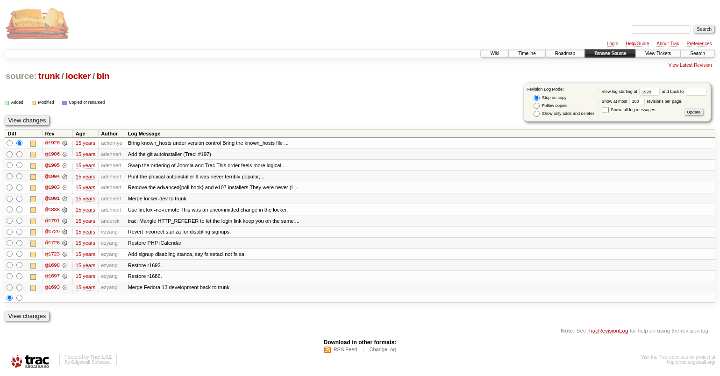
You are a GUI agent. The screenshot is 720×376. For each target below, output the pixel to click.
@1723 (52, 255)
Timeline (526, 53)
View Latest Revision (690, 65)
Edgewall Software (90, 363)
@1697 (52, 277)
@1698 (52, 266)
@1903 (52, 188)
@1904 (52, 176)
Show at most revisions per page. (642, 101)
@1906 (52, 154)
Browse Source (610, 53)
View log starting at (632, 91)
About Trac (667, 43)
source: (21, 76)
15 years (85, 143)
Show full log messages (629, 109)
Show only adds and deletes (564, 114)
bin (103, 76)
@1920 (52, 143)
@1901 (52, 199)
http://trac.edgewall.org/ (691, 363)
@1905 (52, 165)
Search (697, 53)
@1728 (52, 244)
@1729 (52, 232)
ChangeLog (382, 351)
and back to (684, 91)
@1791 (52, 221)
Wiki (494, 53)
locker (78, 76)
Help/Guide (637, 43)
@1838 (52, 210)
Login (612, 43)
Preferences (699, 43)
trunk (49, 76)
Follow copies (550, 106)
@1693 (52, 288)
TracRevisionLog (607, 332)
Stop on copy (550, 98)
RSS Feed (345, 351)
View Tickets (658, 53)
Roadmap (565, 53)
